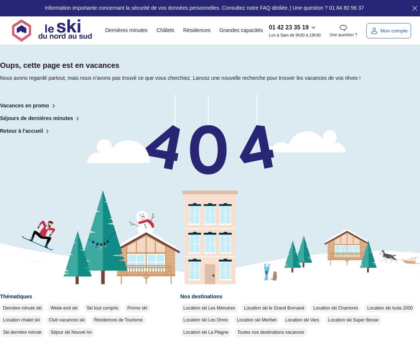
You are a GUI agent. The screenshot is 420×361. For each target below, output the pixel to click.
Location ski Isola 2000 (390, 308)
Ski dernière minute (22, 332)
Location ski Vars (302, 320)
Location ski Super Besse (353, 320)
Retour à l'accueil (26, 131)
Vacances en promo (29, 105)
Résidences (196, 30)
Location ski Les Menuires (209, 308)
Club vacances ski (67, 320)
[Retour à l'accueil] (52, 30)
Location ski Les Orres (206, 320)
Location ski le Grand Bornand (274, 308)
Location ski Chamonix (335, 308)
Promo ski (137, 308)
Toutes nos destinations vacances (270, 332)
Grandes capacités (241, 30)
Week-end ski (63, 308)
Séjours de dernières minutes (41, 118)
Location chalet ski (21, 320)
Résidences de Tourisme (118, 320)
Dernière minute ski (22, 308)
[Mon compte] (388, 30)
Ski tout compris (102, 308)
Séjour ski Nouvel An (71, 332)
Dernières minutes (126, 30)
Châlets (165, 30)
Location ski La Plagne (206, 332)
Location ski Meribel (256, 320)
